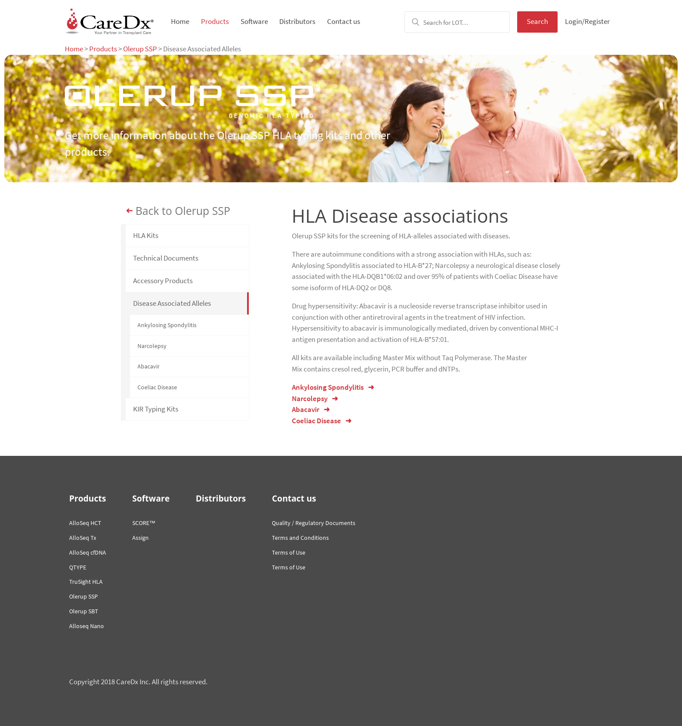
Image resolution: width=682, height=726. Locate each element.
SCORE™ (143, 523)
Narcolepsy (152, 346)
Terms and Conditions (300, 538)
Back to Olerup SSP (183, 210)
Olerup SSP (140, 49)
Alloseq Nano (86, 626)
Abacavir (148, 366)
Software (254, 21)
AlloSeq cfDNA (87, 552)
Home (180, 21)
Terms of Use (288, 552)
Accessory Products (163, 280)
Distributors (297, 21)
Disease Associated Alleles (172, 303)
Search (537, 21)
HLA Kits (145, 235)
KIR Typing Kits (155, 409)
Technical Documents (165, 258)
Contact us (343, 21)
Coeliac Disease (157, 387)
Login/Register (587, 21)
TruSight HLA (86, 581)
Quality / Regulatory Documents (313, 523)
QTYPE (77, 567)
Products (215, 21)
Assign (140, 538)
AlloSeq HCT (85, 523)
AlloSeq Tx (82, 538)
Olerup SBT (83, 611)
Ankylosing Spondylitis (167, 325)
